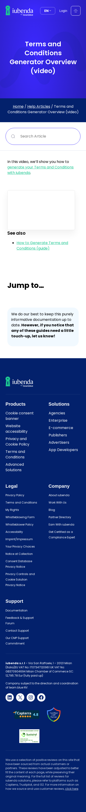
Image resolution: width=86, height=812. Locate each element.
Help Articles (38, 106)
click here (71, 789)
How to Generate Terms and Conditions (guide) (42, 245)
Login (63, 11)
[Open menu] (75, 11)
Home (18, 106)
